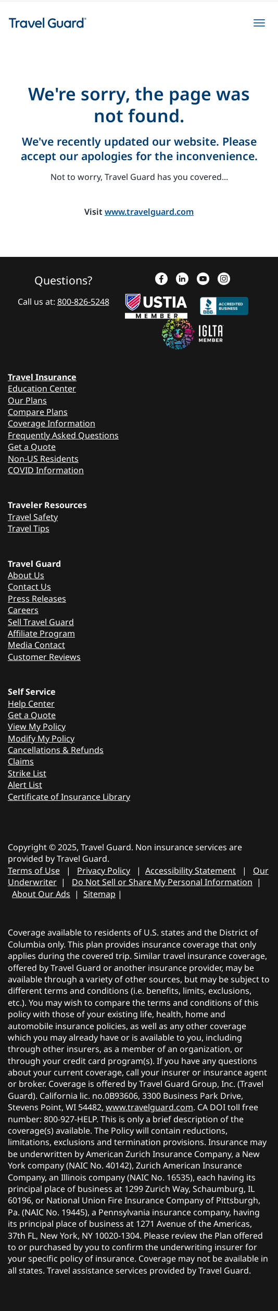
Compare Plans (38, 412)
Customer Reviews (44, 657)
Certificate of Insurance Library (69, 796)
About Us (26, 575)
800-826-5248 (83, 301)
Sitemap (99, 894)
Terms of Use (34, 870)
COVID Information (46, 470)
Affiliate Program (41, 633)
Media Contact (36, 645)
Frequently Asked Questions (63, 435)
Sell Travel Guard (41, 622)
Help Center (31, 703)
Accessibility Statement (190, 870)
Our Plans (27, 400)
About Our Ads (41, 894)
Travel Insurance (42, 377)
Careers (23, 610)
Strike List (27, 773)
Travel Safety (33, 517)
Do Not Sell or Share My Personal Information (162, 882)
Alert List (25, 784)
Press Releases (37, 598)
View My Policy (37, 726)
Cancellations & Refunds (56, 750)
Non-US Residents (43, 458)
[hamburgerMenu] (259, 23)
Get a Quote (32, 446)
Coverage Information (51, 423)
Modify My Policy (41, 738)
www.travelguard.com (149, 211)
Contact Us (29, 586)
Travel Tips (28, 528)
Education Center (42, 388)
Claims (21, 761)
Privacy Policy (103, 870)
